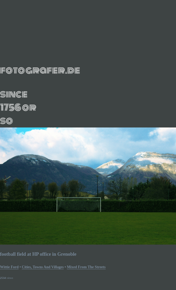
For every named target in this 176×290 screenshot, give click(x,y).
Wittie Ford (9, 267)
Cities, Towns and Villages (43, 267)
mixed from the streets (86, 267)
